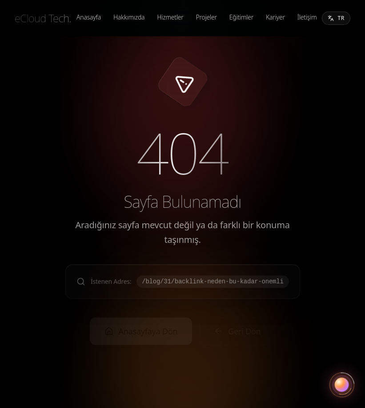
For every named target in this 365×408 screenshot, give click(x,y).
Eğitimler (241, 17)
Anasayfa (88, 17)
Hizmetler (170, 17)
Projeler (206, 17)
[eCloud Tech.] (43, 18)
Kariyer (275, 17)
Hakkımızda (128, 17)
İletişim (307, 17)
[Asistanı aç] (341, 384)
